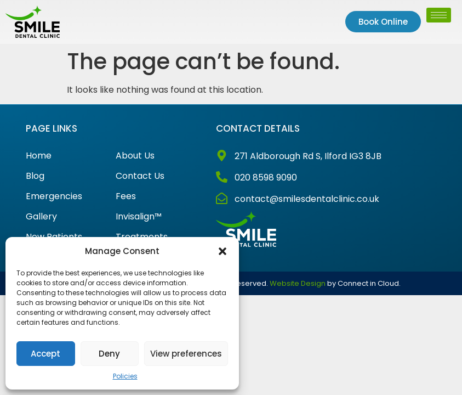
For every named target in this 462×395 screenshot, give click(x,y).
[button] (222, 251)
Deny (109, 353)
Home (39, 156)
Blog (35, 176)
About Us (135, 156)
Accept (45, 353)
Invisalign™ (139, 217)
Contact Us (140, 176)
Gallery (41, 217)
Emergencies (54, 196)
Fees (126, 196)
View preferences (186, 353)
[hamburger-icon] (438, 15)
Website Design (298, 283)
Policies (125, 376)
